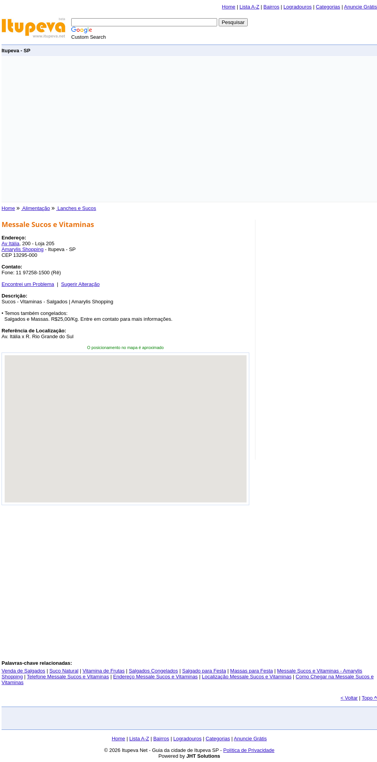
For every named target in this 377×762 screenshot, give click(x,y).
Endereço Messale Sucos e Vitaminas (155, 676)
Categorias (328, 7)
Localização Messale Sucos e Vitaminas (246, 676)
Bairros (271, 7)
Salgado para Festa (204, 671)
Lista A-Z (249, 7)
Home (228, 7)
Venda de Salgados (23, 671)
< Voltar (349, 698)
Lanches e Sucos (76, 208)
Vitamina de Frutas (103, 671)
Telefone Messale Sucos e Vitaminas (68, 676)
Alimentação (35, 208)
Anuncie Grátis (360, 7)
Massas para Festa (251, 671)
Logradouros (297, 7)
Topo (369, 698)
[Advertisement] (72, 129)
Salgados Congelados (153, 671)
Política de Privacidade (248, 750)
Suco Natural (63, 671)
